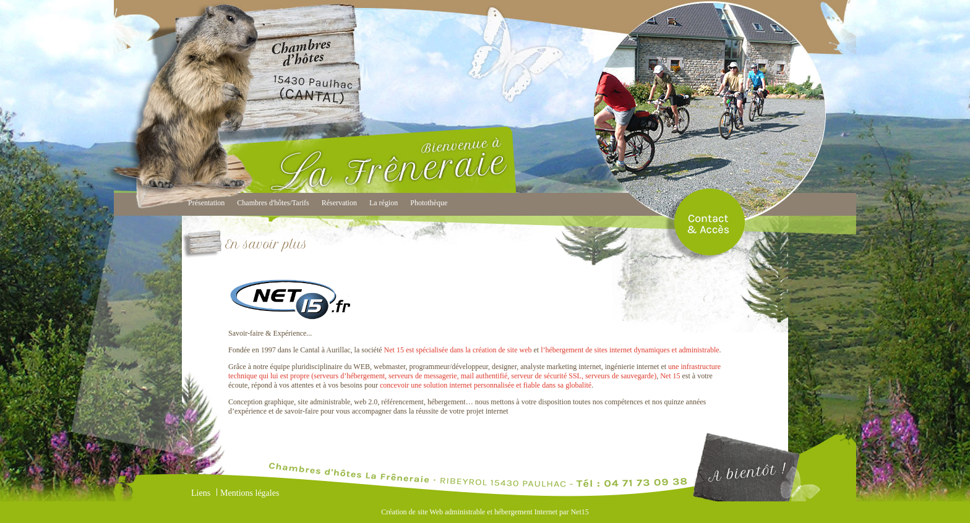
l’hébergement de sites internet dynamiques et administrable (630, 350)
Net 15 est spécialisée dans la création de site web (458, 350)
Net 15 (670, 376)
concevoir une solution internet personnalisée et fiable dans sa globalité (485, 385)
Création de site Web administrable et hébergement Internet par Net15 (484, 512)
